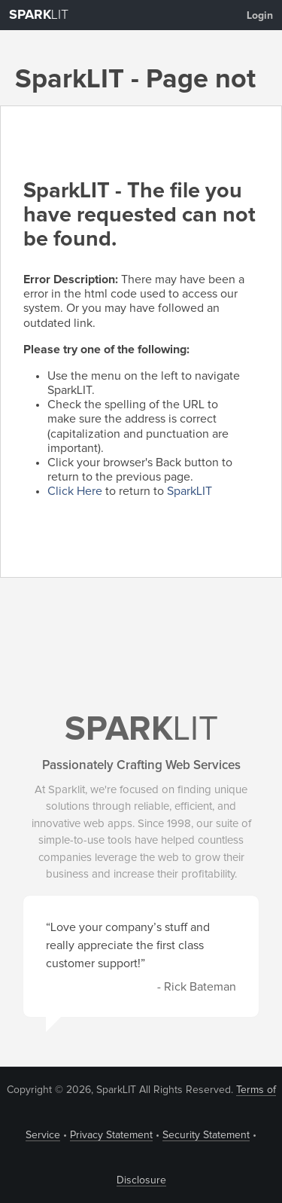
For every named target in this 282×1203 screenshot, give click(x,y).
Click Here (74, 491)
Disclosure (141, 1180)
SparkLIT (189, 491)
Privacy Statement (111, 1135)
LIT (38, 15)
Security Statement (206, 1135)
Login (260, 16)
